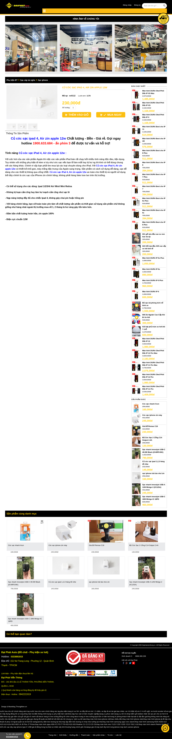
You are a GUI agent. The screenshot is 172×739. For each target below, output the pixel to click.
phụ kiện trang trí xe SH (69, 711)
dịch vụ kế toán (80, 719)
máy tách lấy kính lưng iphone (108, 727)
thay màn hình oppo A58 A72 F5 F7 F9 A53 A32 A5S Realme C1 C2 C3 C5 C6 (65, 724)
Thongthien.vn (21, 707)
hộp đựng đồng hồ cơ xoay (13, 714)
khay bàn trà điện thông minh (35, 714)
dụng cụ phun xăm (106, 714)
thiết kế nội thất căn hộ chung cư (60, 719)
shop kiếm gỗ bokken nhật (137, 714)
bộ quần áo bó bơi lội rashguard (28, 722)
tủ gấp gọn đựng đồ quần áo (36, 719)
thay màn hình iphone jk (153, 719)
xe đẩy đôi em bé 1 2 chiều (90, 711)
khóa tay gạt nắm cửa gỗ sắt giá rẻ (17, 717)
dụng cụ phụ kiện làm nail (57, 714)
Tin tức (110, 735)
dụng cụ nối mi (120, 714)
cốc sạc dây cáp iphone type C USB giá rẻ (20, 727)
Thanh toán (85, 735)
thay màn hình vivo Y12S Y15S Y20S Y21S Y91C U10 (117, 724)
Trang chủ (52, 735)
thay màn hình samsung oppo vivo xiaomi (119, 722)
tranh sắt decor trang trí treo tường (45, 717)
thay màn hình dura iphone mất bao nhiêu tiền (104, 719)
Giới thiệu (63, 735)
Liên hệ (118, 735)
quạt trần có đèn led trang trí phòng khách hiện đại (113, 717)
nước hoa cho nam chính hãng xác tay (45, 711)
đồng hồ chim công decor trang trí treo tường (76, 717)
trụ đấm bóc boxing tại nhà (51, 722)
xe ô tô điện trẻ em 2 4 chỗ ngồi (137, 711)
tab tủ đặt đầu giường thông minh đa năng (150, 717)
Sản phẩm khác (99, 735)
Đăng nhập (127, 5)
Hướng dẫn (73, 735)
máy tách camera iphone (129, 727)
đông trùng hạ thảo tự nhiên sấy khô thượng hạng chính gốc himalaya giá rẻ (66, 727)
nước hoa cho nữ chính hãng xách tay (15, 711)
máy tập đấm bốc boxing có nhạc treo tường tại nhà (82, 722)
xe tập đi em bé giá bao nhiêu (113, 711)
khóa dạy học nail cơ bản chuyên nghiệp (83, 714)
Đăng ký (137, 5)
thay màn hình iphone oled (133, 719)
